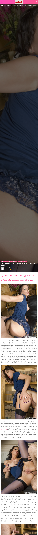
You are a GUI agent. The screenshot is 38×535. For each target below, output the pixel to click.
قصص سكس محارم (22, 261)
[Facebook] (6, 269)
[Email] (10, 269)
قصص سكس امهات (13, 261)
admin (6, 267)
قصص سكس (4, 261)
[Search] (36, 2)
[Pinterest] (9, 269)
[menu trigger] (2, 2)
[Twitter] (7, 269)
